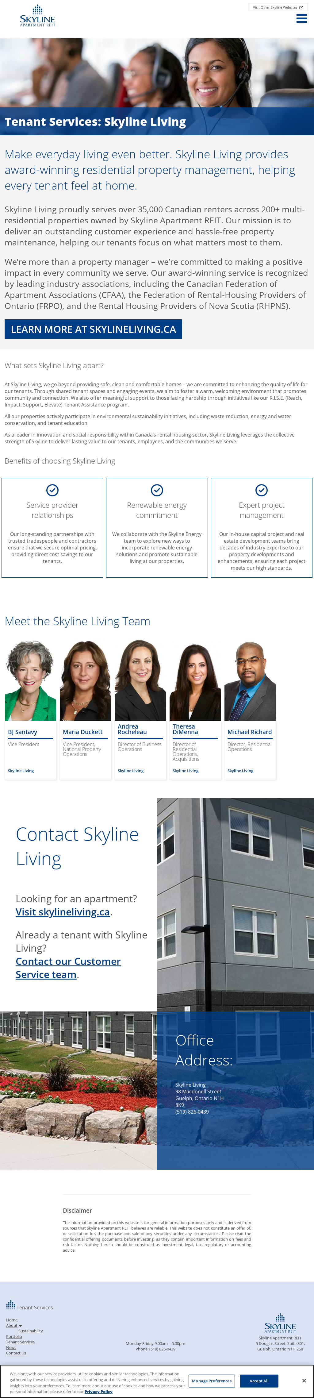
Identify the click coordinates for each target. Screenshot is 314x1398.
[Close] (304, 1380)
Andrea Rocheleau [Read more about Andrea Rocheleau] (132, 729)
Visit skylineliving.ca (63, 911)
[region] (157, 1381)
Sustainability (30, 1331)
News (11, 1347)
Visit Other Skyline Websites (275, 7)
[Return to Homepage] (37, 16)
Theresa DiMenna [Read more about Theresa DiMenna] (185, 729)
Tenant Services (20, 1342)
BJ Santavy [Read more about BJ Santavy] (22, 732)
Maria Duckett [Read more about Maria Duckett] (82, 732)
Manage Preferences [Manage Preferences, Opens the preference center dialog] (211, 1381)
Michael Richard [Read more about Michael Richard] (250, 732)
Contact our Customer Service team (68, 967)
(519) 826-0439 (192, 1111)
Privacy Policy (99, 1391)
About (11, 1325)
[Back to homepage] (11, 1307)
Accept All (259, 1381)
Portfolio (14, 1336)
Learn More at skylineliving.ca (93, 329)
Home (11, 1320)
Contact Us (16, 1353)
